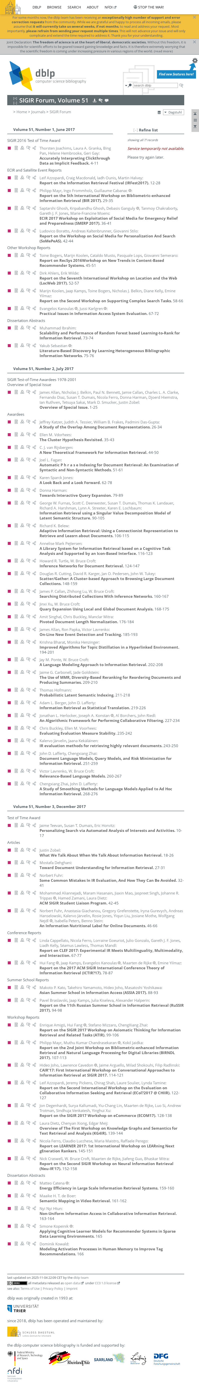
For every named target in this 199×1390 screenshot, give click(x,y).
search (74, 7)
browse (54, 7)
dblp (37, 7)
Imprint (72, 1288)
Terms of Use (30, 1288)
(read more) (163, 51)
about (93, 7)
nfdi (109, 7)
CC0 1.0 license (105, 1283)
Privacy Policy (53, 1288)
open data (72, 1283)
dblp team (81, 1277)
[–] (135, 129)
